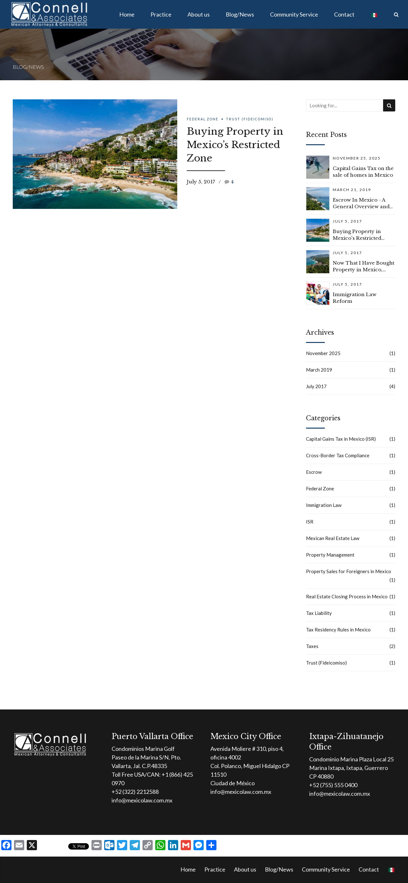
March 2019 (319, 370)
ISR (309, 521)
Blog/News (240, 14)
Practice (160, 14)
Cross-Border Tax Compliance (337, 455)
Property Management (330, 555)
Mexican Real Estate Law (332, 538)
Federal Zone (202, 119)
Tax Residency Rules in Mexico (338, 629)
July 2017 (316, 386)
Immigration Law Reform (354, 297)
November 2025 (323, 353)
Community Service (294, 14)
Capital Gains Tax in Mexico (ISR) (341, 439)
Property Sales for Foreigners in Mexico (348, 571)
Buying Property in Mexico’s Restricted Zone (235, 144)
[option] (95, 154)
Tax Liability (319, 613)
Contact (344, 14)
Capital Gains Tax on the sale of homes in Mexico (363, 171)
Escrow (314, 472)
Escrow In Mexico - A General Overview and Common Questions (361, 203)
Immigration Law (323, 505)
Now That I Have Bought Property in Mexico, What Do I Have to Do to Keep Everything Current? (363, 266)
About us (198, 14)
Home (127, 14)
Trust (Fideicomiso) (249, 119)
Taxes (312, 646)
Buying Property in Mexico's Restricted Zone (357, 234)
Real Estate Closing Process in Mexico (347, 596)
